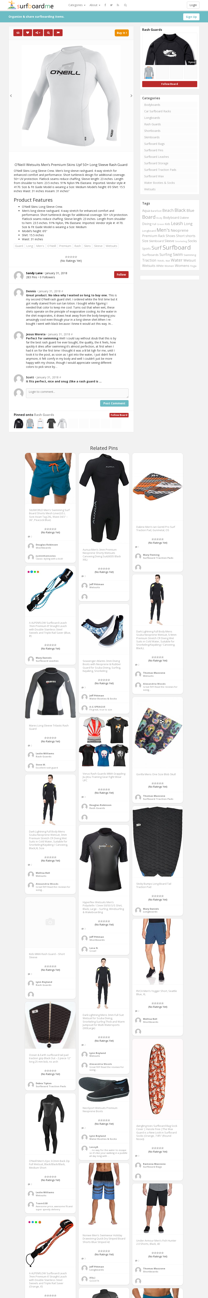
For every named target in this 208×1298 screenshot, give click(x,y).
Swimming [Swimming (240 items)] (190, 255)
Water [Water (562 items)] (177, 260)
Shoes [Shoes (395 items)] (170, 235)
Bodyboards (152, 105)
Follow (121, 274)
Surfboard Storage (156, 163)
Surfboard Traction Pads (160, 170)
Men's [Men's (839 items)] (163, 230)
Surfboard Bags (154, 144)
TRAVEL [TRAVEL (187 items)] (161, 260)
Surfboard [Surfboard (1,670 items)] (176, 247)
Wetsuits (111, 246)
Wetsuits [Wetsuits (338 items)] (148, 265)
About (95, 5)
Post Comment (114, 403)
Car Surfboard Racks (157, 111)
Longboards (152, 118)
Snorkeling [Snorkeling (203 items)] (181, 241)
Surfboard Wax (154, 176)
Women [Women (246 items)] (169, 266)
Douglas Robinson (47, 544)
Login (193, 5)
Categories (77, 5)
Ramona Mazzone (154, 1163)
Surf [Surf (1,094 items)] (157, 247)
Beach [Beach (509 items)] (168, 210)
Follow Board (119, 415)
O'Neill (51, 246)
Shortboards (152, 131)
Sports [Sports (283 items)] (146, 248)
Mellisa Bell (43, 872)
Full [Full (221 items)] (154, 224)
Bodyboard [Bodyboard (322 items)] (171, 217)
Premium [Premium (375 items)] (149, 235)
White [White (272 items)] (160, 266)
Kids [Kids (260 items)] (167, 224)
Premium (65, 246)
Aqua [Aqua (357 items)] (146, 210)
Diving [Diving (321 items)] (147, 224)
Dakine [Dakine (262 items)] (184, 218)
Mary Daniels (44, 657)
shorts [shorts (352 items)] (190, 236)
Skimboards (152, 137)
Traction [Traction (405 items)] (149, 260)
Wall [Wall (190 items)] (168, 260)
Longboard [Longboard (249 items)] (149, 231)
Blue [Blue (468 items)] (190, 210)
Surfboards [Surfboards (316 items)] (150, 255)
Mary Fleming (151, 554)
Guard (19, 246)
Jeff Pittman (96, 584)
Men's (40, 246)
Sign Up (191, 17)
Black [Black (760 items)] (180, 210)
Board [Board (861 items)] (149, 217)
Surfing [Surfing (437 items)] (165, 254)
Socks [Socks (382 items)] (192, 240)
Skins (87, 246)
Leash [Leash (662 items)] (177, 223)
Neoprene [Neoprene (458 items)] (179, 230)
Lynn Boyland (44, 981)
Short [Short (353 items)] (180, 236)
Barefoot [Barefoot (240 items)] (156, 211)
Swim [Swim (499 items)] (178, 254)
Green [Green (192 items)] (160, 224)
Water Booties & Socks (159, 183)
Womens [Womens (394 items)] (182, 265)
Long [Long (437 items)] (188, 223)
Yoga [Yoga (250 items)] (193, 266)
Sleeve (98, 246)
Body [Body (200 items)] (159, 217)
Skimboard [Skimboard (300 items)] (156, 241)
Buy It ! (122, 33)
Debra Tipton (44, 1083)
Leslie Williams (45, 753)
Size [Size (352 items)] (145, 241)
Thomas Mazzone (154, 672)
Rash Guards (44, 415)
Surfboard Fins (153, 150)
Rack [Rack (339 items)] (161, 236)
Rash (77, 246)
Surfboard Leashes (156, 157)
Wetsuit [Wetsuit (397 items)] (189, 260)
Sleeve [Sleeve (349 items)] (169, 241)
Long (29, 246)
